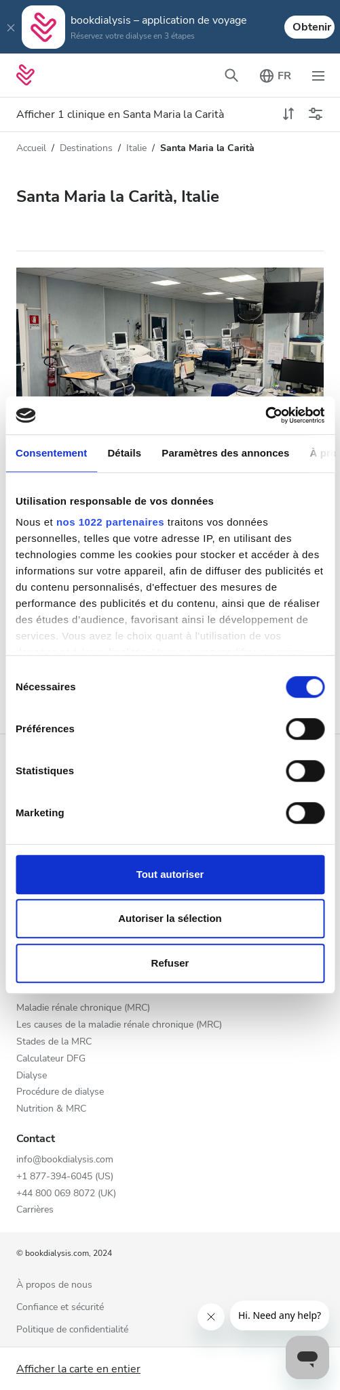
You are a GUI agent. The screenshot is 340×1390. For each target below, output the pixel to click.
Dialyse (31, 1076)
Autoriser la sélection (170, 918)
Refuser (170, 963)
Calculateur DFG (51, 1059)
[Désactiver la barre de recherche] (231, 75)
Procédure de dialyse (60, 1092)
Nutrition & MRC (51, 1109)
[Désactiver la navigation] (318, 75)
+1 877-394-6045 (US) (64, 1177)
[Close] (11, 27)
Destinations (86, 148)
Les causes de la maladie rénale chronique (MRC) (119, 1025)
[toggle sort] (288, 114)
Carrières (35, 1210)
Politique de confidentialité (72, 1330)
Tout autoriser (170, 874)
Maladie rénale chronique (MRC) (83, 1008)
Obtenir (311, 27)
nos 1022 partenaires (110, 522)
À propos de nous (54, 1285)
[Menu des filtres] (315, 114)
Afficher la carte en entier (78, 1369)
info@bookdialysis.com (64, 1160)
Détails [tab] (124, 453)
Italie (136, 148)
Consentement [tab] (51, 453)
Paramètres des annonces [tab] (225, 453)
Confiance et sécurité (60, 1307)
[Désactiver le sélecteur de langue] (275, 75)
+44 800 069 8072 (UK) (66, 1194)
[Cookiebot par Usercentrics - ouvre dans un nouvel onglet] (265, 415)
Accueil (31, 148)
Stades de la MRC (54, 1042)
